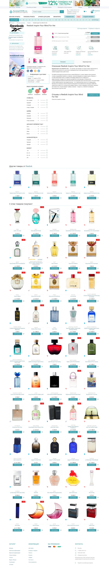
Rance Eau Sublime (73, 263)
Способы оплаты (47, 7)
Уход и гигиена (12, 555)
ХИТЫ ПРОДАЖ (14, 20)
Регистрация (96, 7)
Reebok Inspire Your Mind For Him (16, 47)
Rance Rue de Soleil (35, 296)
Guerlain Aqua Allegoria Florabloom (73, 427)
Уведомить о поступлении (95, 37)
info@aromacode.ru (82, 555)
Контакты (31, 559)
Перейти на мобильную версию (85, 562)
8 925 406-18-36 (81, 552)
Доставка (31, 548)
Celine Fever (91, 525)
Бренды (11, 548)
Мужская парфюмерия (14, 552)
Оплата (30, 552)
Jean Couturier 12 (17, 459)
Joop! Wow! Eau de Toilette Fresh (35, 394)
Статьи (11, 557)
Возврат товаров (33, 550)
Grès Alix (36, 492)
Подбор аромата (88, 16)
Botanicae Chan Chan (17, 427)
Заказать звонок (71, 13)
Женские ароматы (14, 16)
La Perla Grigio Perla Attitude (91, 459)
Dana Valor (54, 329)
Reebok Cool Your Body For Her (15, 35)
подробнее (54, 54)
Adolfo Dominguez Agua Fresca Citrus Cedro (17, 361)
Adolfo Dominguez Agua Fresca (36, 361)
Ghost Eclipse (36, 525)
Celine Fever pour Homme (73, 525)
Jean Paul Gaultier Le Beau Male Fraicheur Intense (73, 329)
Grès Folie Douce (73, 492)
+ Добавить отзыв (93, 95)
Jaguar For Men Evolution (73, 459)
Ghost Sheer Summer (54, 525)
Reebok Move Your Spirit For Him (16, 49)
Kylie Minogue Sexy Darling (54, 361)
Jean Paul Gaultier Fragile (91, 427)
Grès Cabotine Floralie (36, 230)
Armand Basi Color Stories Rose (73, 230)
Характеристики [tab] (87, 61)
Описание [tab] (63, 61)
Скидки (80, 7)
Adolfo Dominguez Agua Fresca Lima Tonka (91, 329)
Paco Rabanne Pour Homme (91, 361)
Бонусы (30, 555)
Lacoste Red (73, 296)
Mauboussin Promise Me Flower (73, 394)
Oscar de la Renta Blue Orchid (17, 394)
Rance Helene (17, 296)
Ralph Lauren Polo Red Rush (73, 361)
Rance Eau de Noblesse (54, 296)
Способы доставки (31, 7)
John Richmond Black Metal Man (54, 394)
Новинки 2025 (70, 16)
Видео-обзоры (12, 559)
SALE (78, 16)
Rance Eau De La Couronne (92, 263)
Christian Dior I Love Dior (91, 394)
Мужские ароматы (29, 16)
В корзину (95, 33)
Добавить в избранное (94, 28)
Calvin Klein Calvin (54, 427)
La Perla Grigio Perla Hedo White (17, 492)
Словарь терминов (83, 28)
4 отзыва (40, 259)
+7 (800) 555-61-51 (74, 10)
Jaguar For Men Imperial (54, 459)
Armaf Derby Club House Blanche (17, 263)
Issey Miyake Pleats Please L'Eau (36, 427)
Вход (91, 7)
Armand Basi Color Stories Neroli (91, 230)
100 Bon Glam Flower (36, 329)
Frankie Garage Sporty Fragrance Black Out (17, 329)
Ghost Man (17, 525)
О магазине (12, 562)
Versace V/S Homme (54, 230)
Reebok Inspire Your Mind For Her (16, 38)
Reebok (29, 166)
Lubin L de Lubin (17, 230)
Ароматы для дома (44, 16)
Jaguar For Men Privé (36, 459)
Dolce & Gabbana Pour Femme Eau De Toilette (92, 296)
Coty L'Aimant (54, 263)
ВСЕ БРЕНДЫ (95, 19)
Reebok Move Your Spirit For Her (16, 40)
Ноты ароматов (32, 562)
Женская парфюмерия (14, 550)
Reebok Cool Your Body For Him (16, 46)
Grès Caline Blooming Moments (54, 492)
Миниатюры (57, 16)
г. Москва (17, 7)
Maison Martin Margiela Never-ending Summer (36, 263)
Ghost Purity (91, 492)
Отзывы (11, 564)
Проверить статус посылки (65, 7)
